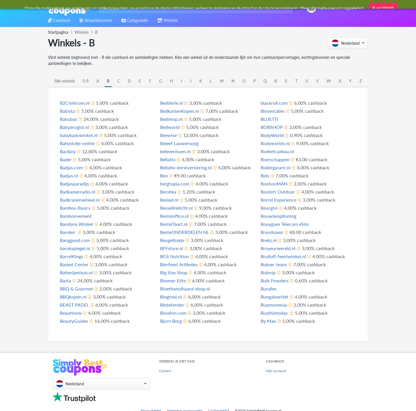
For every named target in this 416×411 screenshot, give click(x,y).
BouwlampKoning (278, 216)
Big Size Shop (173, 272)
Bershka (168, 191)
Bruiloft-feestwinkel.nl (283, 256)
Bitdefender (172, 304)
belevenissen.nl (175, 151)
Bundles (269, 288)
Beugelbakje (172, 240)
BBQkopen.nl (73, 296)
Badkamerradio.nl (77, 191)
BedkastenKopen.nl (179, 111)
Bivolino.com (173, 313)
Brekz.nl (269, 240)
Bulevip (268, 272)
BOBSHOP (272, 127)
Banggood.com (75, 240)
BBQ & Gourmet (76, 288)
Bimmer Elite (173, 280)
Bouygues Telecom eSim (285, 224)
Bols (265, 175)
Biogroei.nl (171, 296)
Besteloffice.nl (174, 216)
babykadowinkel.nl (79, 135)
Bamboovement (76, 216)
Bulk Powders (275, 280)
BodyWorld (272, 135)
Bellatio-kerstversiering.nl (186, 167)
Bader (66, 159)
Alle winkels (64, 80)
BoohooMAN (274, 183)
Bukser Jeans (274, 264)
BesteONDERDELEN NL (184, 232)
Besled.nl (169, 199)
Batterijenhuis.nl (76, 272)
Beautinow (71, 313)
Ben (164, 175)
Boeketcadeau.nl (277, 151)
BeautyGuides (74, 321)
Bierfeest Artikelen (179, 264)
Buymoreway (274, 304)
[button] (348, 43)
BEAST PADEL (74, 304)
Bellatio (167, 159)
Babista (67, 111)
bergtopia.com (174, 183)
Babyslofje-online (77, 143)
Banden (68, 232)
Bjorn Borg (171, 321)
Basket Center (74, 264)
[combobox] (195, 8)
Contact (165, 371)
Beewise (168, 135)
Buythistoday (275, 313)
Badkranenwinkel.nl (80, 199)
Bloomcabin (273, 111)
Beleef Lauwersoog (179, 143)
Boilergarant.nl (275, 167)
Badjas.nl (69, 175)
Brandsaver (272, 232)
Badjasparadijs (74, 183)
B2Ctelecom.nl (75, 103)
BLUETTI (269, 119)
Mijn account (276, 371)
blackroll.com (274, 103)
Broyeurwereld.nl (278, 248)
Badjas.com (71, 167)
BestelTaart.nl (173, 224)
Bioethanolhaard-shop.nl (185, 288)
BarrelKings (71, 256)
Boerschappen (275, 159)
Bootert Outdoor (278, 191)
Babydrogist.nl (74, 127)
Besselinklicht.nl (176, 208)
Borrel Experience (278, 199)
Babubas (68, 119)
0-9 (86, 80)
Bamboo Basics (75, 208)
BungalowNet (274, 296)
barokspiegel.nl (75, 248)
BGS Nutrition (174, 256)
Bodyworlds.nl (275, 143)
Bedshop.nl (171, 119)
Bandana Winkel (76, 224)
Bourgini (269, 208)
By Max (268, 321)
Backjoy (68, 151)
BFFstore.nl (171, 248)
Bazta (65, 280)
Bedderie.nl (171, 103)
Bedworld (170, 127)
